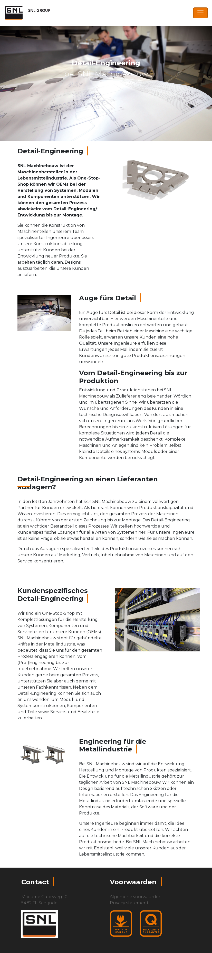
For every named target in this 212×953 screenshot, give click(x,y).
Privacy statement (129, 902)
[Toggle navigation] (200, 12)
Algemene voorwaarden (136, 896)
